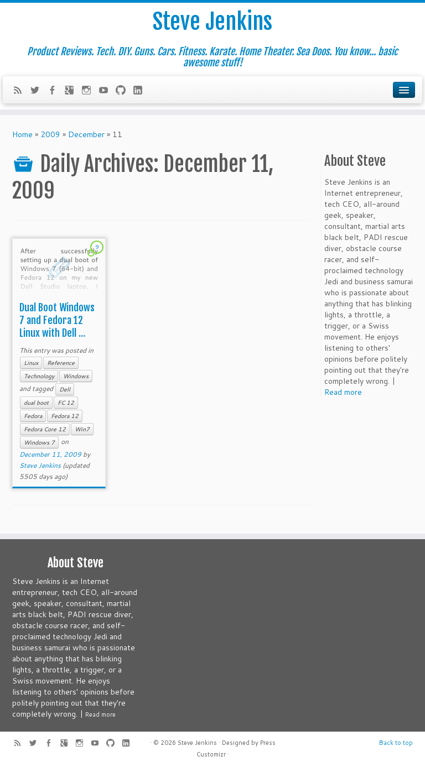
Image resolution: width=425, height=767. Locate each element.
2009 (50, 134)
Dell (64, 389)
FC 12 (66, 402)
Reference (61, 363)
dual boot (36, 402)
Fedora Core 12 (45, 429)
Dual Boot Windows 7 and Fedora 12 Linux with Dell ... (57, 320)
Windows (76, 376)
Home (22, 134)
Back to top (396, 742)
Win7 (82, 429)
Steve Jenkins (212, 21)
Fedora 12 (65, 416)
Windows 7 (39, 442)
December (86, 134)
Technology (39, 376)
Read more (343, 392)
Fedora (33, 416)
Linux (31, 363)
